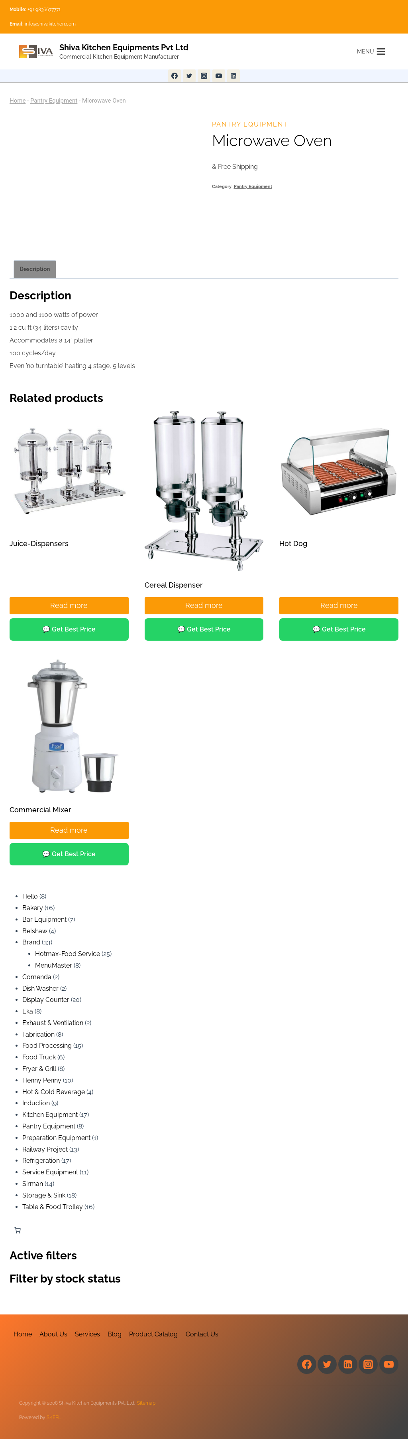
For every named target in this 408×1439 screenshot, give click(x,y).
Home (18, 100)
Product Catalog (153, 1334)
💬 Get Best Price (69, 629)
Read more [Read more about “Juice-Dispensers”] (69, 605)
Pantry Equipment (53, 100)
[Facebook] (174, 75)
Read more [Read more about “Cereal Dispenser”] (204, 605)
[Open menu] (371, 51)
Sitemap (146, 1403)
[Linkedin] (233, 75)
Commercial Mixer (40, 810)
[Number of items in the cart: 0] (18, 1230)
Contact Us (202, 1334)
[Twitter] (189, 75)
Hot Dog (293, 543)
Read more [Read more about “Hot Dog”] (339, 605)
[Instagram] (204, 75)
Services (87, 1334)
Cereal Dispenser (174, 585)
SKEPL (54, 1417)
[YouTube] (218, 75)
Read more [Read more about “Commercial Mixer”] (69, 830)
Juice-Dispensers (39, 543)
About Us (53, 1334)
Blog (115, 1334)
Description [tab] (35, 269)
